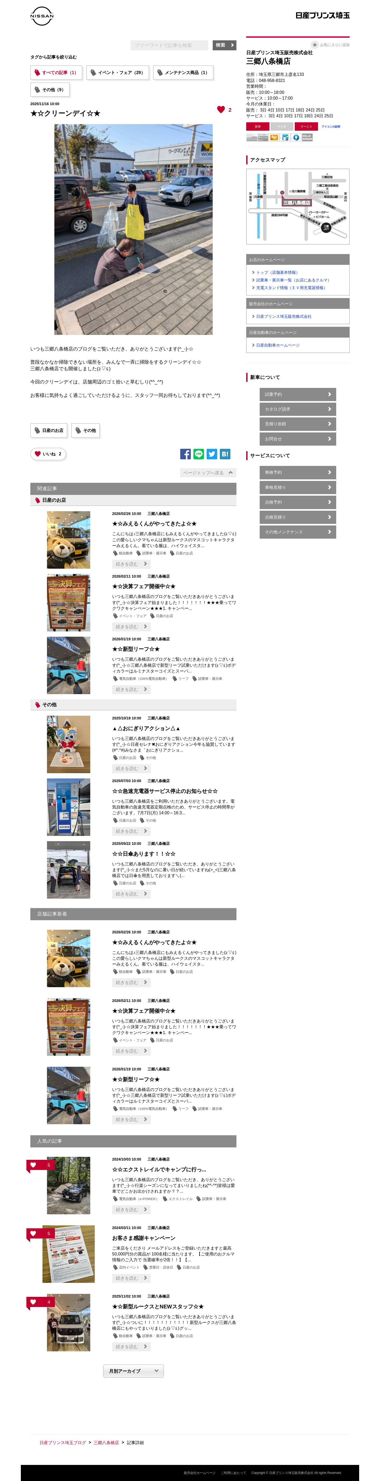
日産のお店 (52, 430)
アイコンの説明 (331, 126)
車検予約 (273, 472)
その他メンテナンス (284, 532)
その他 (89, 430)
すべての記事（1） (60, 72)
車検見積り (275, 487)
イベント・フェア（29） (121, 72)
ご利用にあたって (233, 1473)
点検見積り (275, 517)
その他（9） (54, 89)
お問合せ (273, 439)
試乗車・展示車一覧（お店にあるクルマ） (293, 280)
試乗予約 (273, 394)
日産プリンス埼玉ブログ (63, 1442)
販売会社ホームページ (200, 1473)
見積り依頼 (275, 424)
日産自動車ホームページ (278, 345)
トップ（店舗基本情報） (278, 272)
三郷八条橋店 (106, 1442)
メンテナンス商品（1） (187, 72)
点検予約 (273, 502)
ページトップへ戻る (203, 472)
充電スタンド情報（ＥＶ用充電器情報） (291, 287)
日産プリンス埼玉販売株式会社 (284, 316)
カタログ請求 (277, 409)
